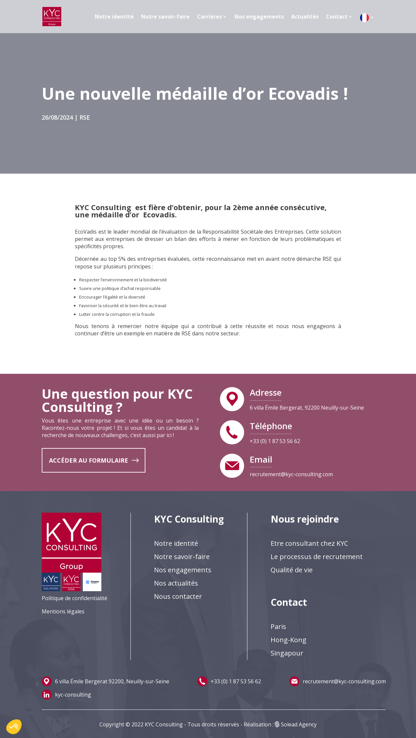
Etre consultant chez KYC (309, 543)
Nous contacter (178, 596)
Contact (336, 16)
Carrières (209, 16)
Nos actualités (176, 583)
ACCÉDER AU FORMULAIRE (88, 460)
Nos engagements (259, 16)
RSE (84, 117)
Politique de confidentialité (74, 598)
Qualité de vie (292, 569)
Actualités (305, 16)
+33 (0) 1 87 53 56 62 (275, 441)
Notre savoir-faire (165, 16)
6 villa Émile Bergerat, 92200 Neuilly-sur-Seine (307, 407)
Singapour (287, 653)
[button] (14, 727)
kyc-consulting (73, 694)
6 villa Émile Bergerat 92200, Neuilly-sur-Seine (112, 681)
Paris (278, 626)
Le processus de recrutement (317, 556)
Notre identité (114, 16)
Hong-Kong (288, 639)
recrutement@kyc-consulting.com (291, 474)
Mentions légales (63, 611)
